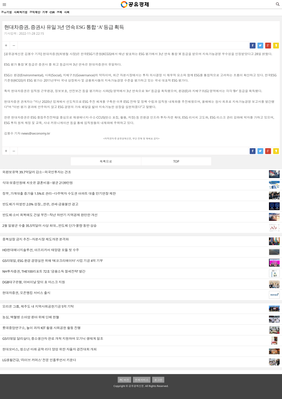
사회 (66, 12)
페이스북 (253, 45)
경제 (59, 12)
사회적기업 (20, 12)
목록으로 (106, 161)
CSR (52, 12)
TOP (176, 161)
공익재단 (34, 12)
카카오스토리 (276, 45)
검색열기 (277, 4)
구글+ (268, 45)
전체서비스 (141, 380)
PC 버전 (124, 380)
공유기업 (6, 12)
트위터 (260, 45)
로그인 (158, 380)
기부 (45, 12)
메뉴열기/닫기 (4, 4)
